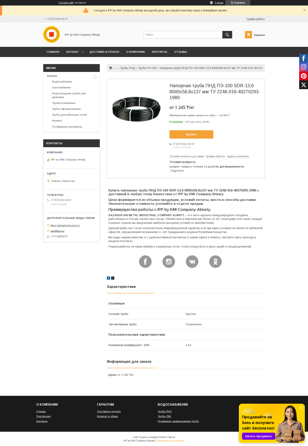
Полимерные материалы (67, 126)
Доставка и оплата (109, 411)
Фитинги (57, 120)
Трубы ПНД (127, 68)
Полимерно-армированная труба (178, 421)
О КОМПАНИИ (135, 51)
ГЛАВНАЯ (53, 51)
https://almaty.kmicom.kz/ (65, 225)
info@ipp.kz (57, 230)
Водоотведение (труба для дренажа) (69, 95)
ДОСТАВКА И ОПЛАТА (104, 51)
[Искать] (227, 34)
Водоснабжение (62, 81)
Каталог (52, 75)
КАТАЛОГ (72, 51)
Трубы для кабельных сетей (69, 114)
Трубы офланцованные (66, 108)
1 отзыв (219, 2)
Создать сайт (66, 2)
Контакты (42, 421)
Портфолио (43, 416)
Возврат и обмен (107, 416)
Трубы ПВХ (164, 416)
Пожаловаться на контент (170, 440)
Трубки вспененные (63, 103)
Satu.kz (171, 437)
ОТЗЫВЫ (180, 51)
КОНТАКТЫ (159, 51)
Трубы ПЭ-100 (147, 68)
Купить (191, 134)
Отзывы (41, 411)
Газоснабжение (61, 87)
